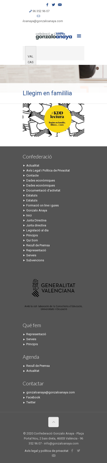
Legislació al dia (37, 230)
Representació (36, 250)
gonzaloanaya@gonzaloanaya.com (38, 21)
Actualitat (32, 165)
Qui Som (32, 240)
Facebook (33, 397)
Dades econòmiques (40, 180)
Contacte (32, 175)
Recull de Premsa (38, 245)
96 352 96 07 (40, 11)
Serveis (31, 255)
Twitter (31, 402)
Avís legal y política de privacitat (46, 451)
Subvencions (35, 260)
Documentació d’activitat (43, 190)
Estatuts (31, 195)
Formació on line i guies (42, 205)
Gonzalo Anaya (36, 210)
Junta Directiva (36, 220)
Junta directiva (36, 225)
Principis (32, 235)
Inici (29, 215)
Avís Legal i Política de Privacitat (48, 170)
